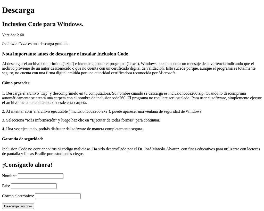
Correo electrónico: (18, 196)
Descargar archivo (18, 206)
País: (6, 186)
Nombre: (9, 176)
